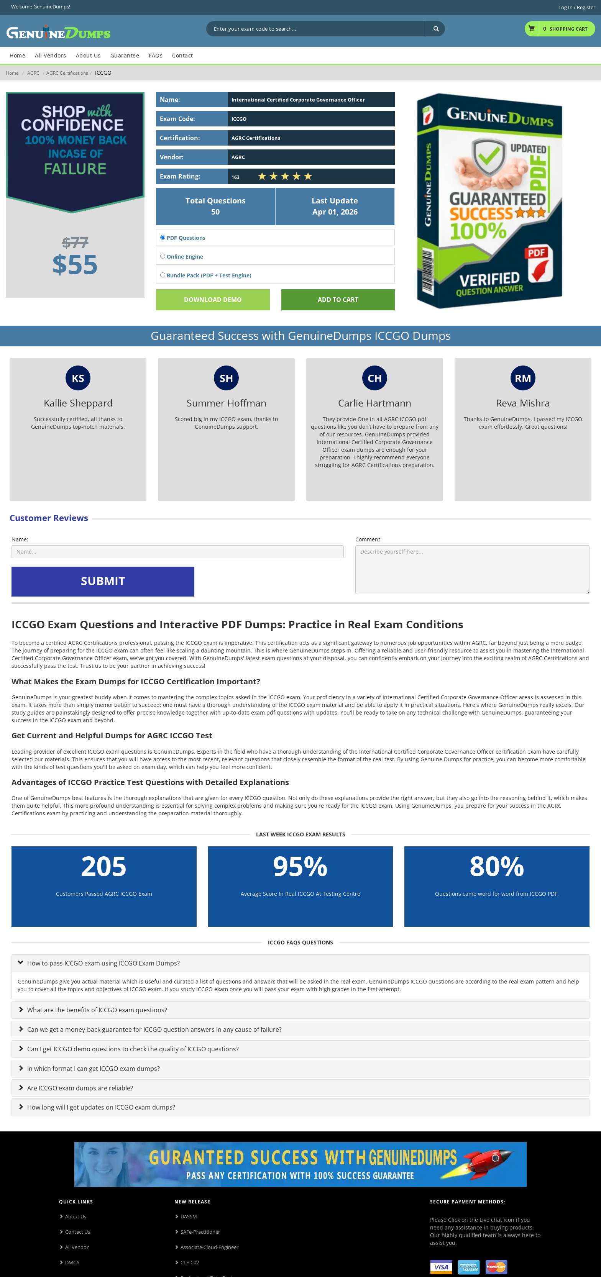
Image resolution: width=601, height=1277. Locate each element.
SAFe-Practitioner (200, 1231)
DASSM (189, 1216)
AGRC (33, 73)
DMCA (72, 1262)
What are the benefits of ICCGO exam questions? (96, 1010)
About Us (75, 1216)
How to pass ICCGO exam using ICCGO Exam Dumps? (103, 963)
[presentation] (254, 582)
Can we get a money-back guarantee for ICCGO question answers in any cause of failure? (154, 1029)
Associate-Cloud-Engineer (209, 1247)
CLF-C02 (190, 1262)
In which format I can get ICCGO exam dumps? (93, 1068)
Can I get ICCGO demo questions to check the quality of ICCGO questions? (132, 1049)
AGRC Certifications (67, 73)
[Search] (435, 28)
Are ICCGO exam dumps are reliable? (79, 1088)
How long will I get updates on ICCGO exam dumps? (100, 1107)
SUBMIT (103, 581)
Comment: (368, 539)
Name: (19, 539)
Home (12, 73)
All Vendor (77, 1247)
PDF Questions (182, 237)
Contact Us (77, 1231)
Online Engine (181, 256)
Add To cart (338, 299)
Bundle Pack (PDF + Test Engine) (205, 275)
